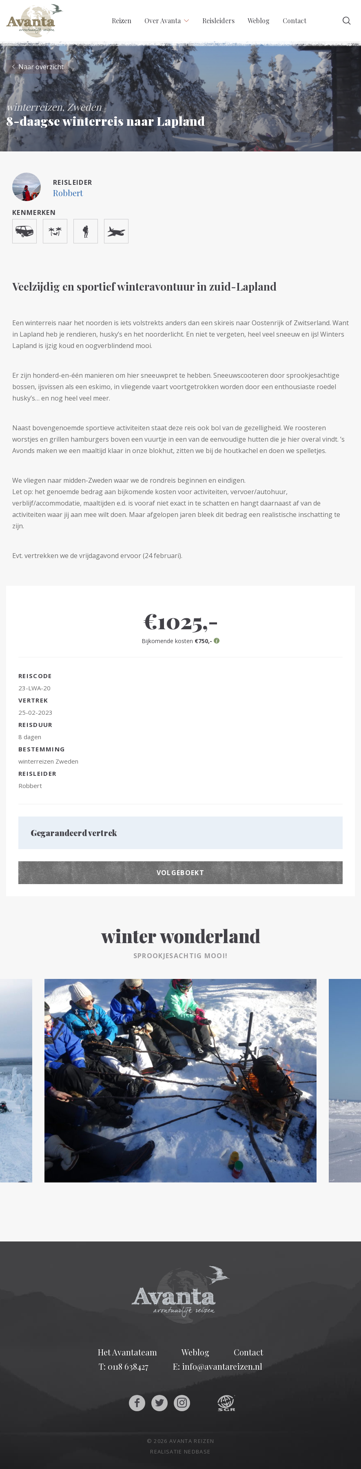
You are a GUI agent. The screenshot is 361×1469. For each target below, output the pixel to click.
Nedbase (197, 1451)
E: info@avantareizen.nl (217, 1366)
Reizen (121, 20)
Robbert (68, 192)
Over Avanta (162, 20)
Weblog (259, 20)
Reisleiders (218, 20)
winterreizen (36, 761)
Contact (294, 20)
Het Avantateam (127, 1352)
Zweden (66, 761)
